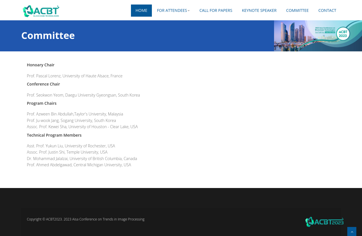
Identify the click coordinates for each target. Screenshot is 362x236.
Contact (327, 10)
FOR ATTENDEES (173, 10)
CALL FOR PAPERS (215, 10)
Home (141, 10)
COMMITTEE (297, 10)
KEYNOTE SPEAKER (259, 10)
